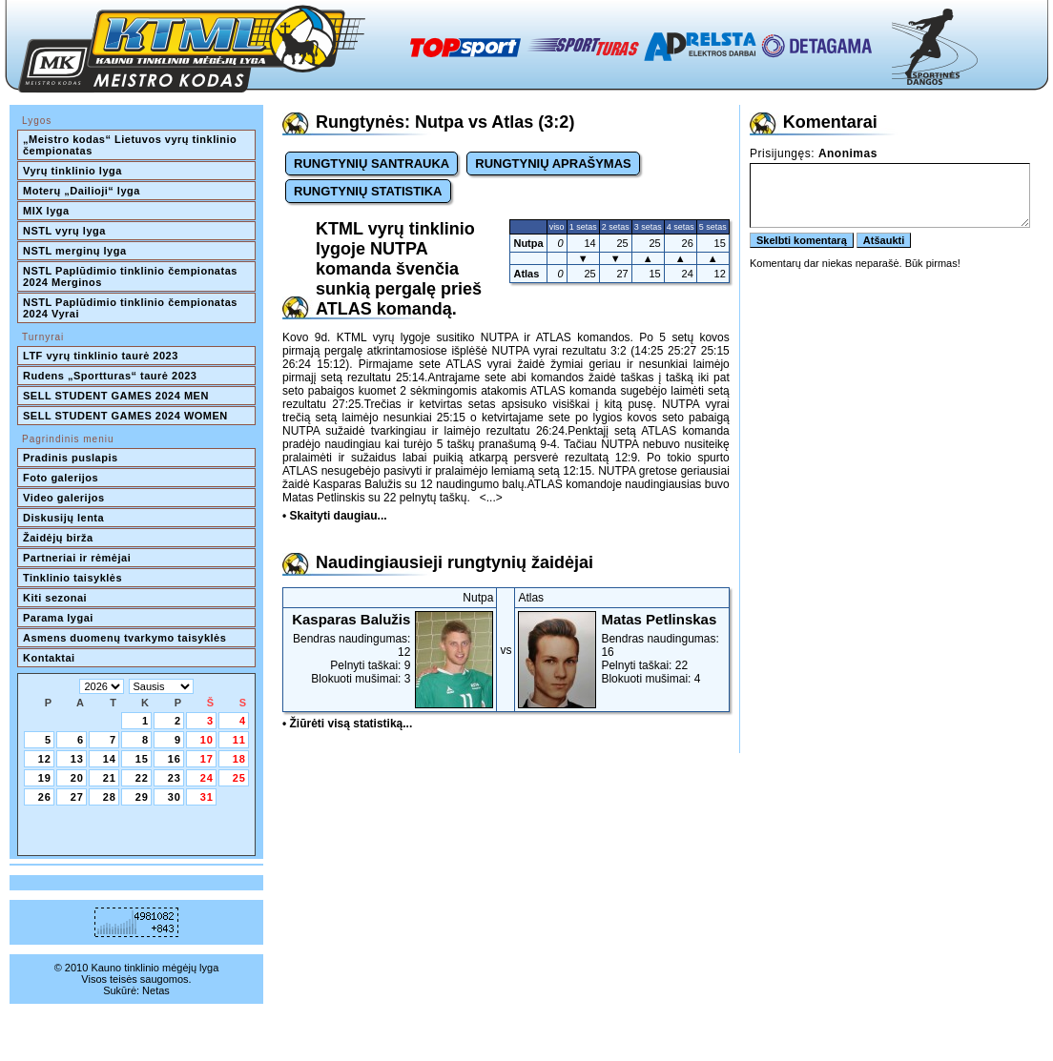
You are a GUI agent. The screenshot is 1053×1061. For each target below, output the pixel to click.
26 (45, 797)
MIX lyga (46, 210)
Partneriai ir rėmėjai (77, 557)
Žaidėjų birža (58, 537)
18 (239, 759)
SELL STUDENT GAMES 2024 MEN (116, 395)
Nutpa (528, 243)
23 (174, 778)
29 (142, 797)
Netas (156, 990)
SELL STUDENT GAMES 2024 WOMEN (125, 415)
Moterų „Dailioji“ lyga (81, 190)
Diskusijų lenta (63, 517)
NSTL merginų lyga (75, 250)
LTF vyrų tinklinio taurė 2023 (100, 355)
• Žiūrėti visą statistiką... (347, 723)
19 (45, 778)
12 (45, 759)
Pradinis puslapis (70, 457)
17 (207, 759)
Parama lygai (58, 617)
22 (142, 778)
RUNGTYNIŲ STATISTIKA (368, 191)
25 (239, 778)
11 (239, 739)
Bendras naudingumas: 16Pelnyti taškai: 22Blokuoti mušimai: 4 (621, 648)
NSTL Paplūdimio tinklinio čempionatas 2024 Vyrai (131, 307)
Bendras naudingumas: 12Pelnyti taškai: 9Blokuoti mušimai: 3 (389, 648)
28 (109, 797)
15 (142, 759)
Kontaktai (49, 657)
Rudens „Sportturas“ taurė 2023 (110, 375)
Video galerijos (64, 497)
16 (174, 759)
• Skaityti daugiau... (334, 515)
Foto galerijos (60, 477)
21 (109, 778)
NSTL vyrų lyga (64, 230)
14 (109, 759)
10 (207, 739)
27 (77, 797)
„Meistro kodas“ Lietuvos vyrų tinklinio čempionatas (131, 144)
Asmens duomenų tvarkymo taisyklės (124, 637)
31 (207, 797)
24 (207, 778)
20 (77, 778)
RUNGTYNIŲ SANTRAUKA (371, 163)
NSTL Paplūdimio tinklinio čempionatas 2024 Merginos (131, 276)
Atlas (526, 273)
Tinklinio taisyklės (72, 577)
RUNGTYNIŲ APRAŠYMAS (552, 163)
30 (174, 797)
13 (77, 759)
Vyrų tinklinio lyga (72, 170)
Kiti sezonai (55, 597)
